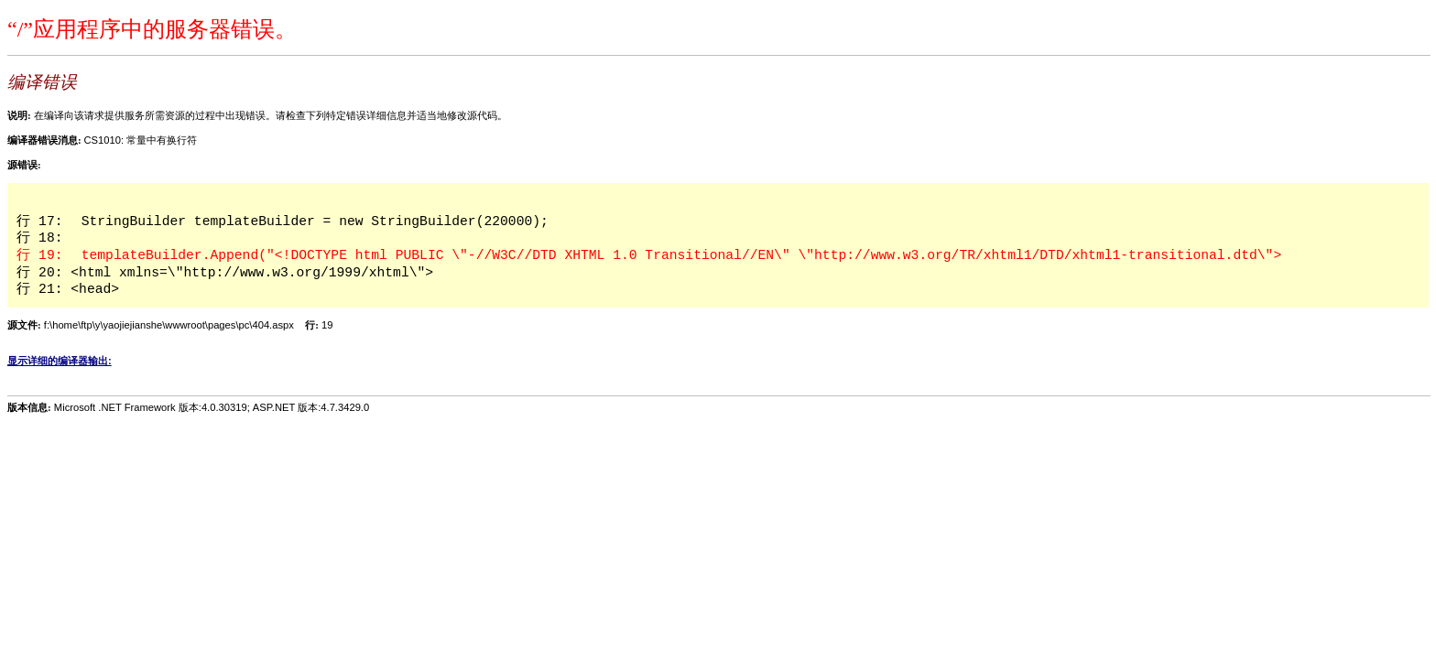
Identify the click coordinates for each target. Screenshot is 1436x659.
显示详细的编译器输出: (59, 360)
